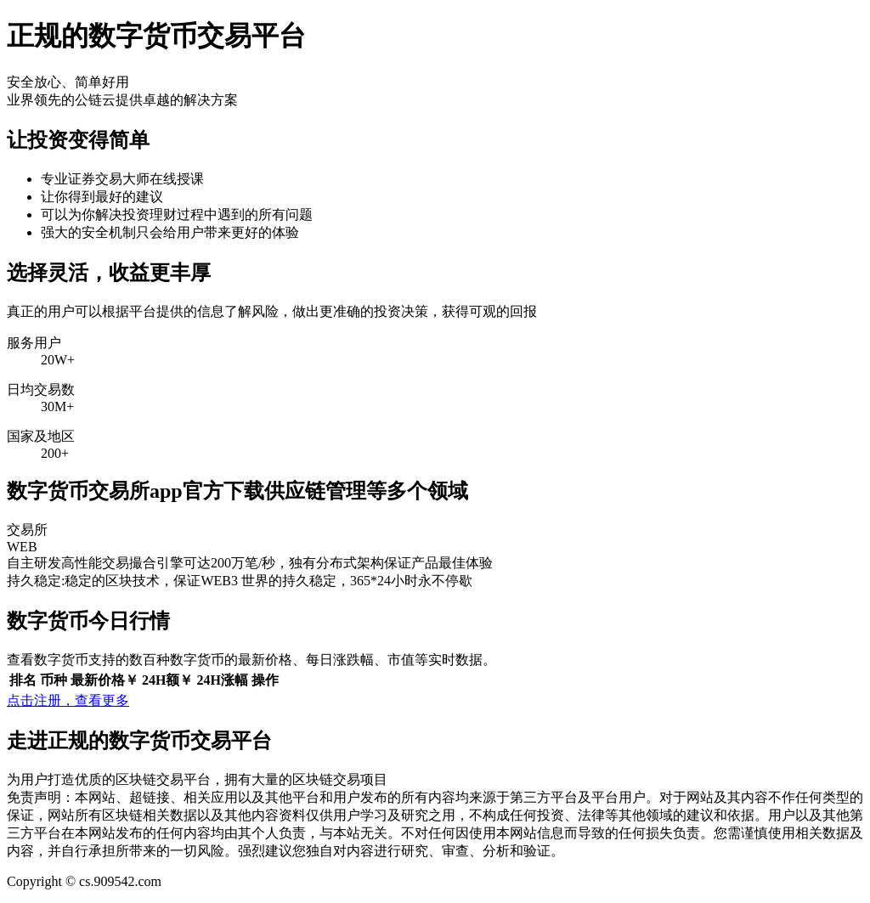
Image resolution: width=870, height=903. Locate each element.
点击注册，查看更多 (68, 700)
